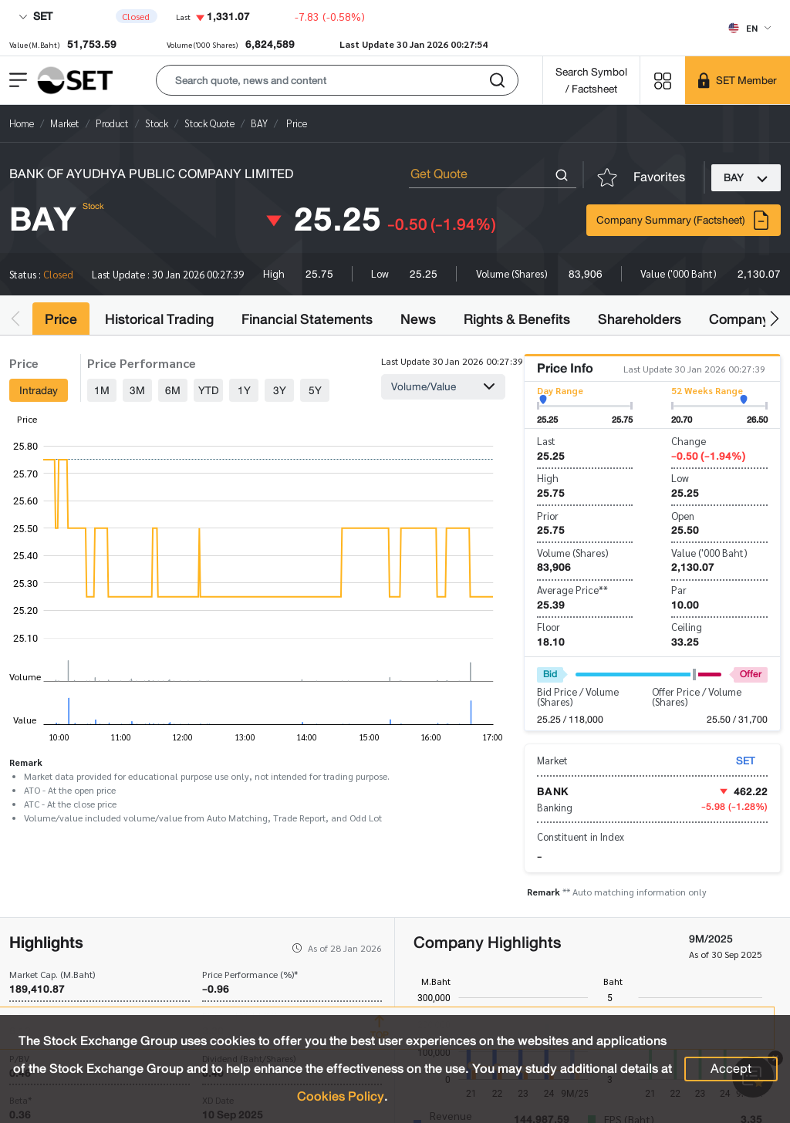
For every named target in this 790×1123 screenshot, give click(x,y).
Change (688, 441)
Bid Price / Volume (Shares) (578, 696)
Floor (548, 627)
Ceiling (686, 627)
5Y (315, 390)
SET (35, 16)
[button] (337, 80)
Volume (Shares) (573, 553)
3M (137, 390)
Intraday (38, 390)
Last (546, 441)
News (418, 319)
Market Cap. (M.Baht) (52, 974)
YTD (208, 390)
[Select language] (749, 27)
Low (680, 478)
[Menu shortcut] (662, 80)
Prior (548, 516)
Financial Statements (307, 319)
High (548, 478)
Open (682, 516)
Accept (731, 1068)
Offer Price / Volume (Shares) (696, 696)
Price (61, 319)
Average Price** (572, 590)
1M (102, 390)
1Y (244, 390)
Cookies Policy (340, 1096)
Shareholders (639, 319)
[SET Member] (737, 80)
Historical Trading (159, 319)
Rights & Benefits (517, 319)
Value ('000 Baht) (709, 553)
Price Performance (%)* (250, 974)
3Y (279, 390)
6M (173, 390)
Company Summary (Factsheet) (683, 220)
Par (679, 590)
